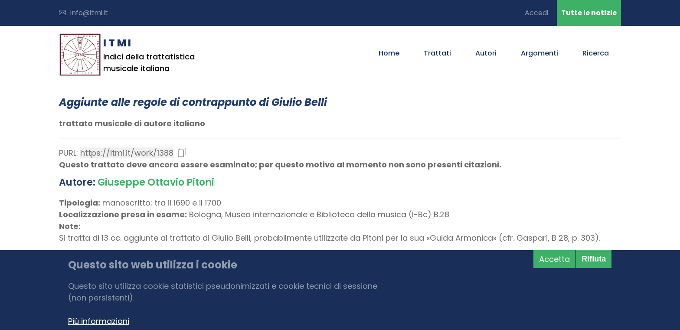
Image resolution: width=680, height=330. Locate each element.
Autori (486, 53)
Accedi (536, 13)
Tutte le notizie (589, 13)
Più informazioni (98, 321)
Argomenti (539, 53)
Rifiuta (594, 259)
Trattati (437, 53)
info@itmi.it (83, 13)
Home (389, 53)
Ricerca (595, 53)
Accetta (554, 259)
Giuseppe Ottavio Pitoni (156, 182)
